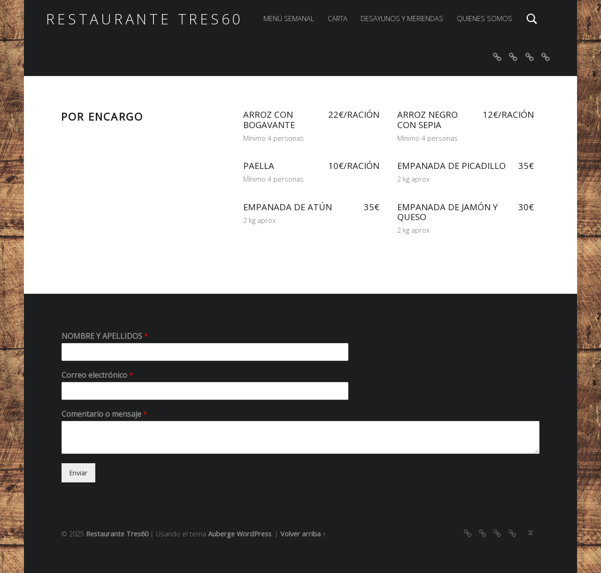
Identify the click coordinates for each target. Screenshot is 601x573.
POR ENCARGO (102, 116)
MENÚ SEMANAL (288, 18)
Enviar (78, 472)
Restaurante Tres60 (144, 19)
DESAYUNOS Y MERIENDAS (402, 18)
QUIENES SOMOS (484, 18)
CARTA (337, 18)
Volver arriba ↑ (303, 533)
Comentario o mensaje (104, 414)
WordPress (254, 533)
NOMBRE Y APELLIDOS (105, 336)
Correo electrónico (97, 375)
